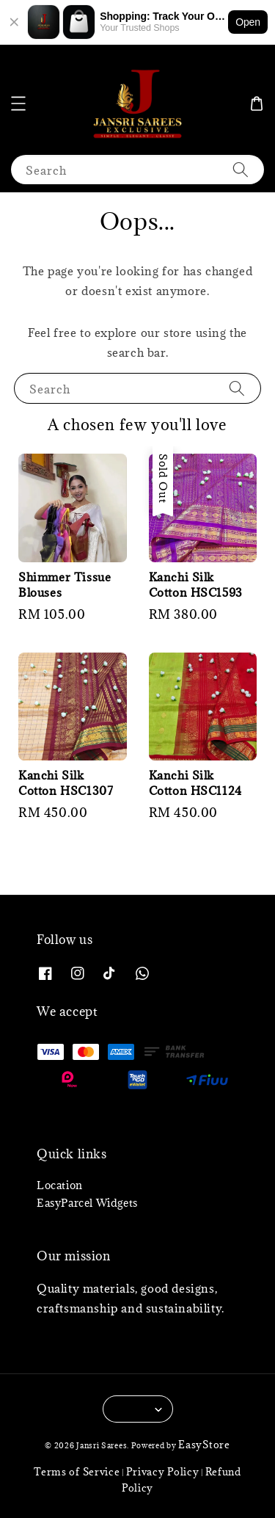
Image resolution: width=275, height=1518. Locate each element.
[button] (18, 103)
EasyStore (204, 1444)
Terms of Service (77, 1471)
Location (60, 1185)
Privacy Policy (162, 1471)
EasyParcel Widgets (87, 1203)
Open (247, 22)
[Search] (240, 169)
